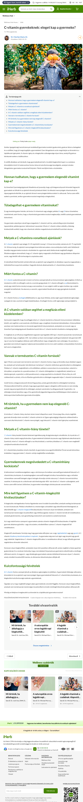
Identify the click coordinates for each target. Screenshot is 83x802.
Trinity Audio (24, 141)
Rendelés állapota (64, 766)
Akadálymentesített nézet (48, 763)
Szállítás (60, 768)
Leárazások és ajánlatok (49, 767)
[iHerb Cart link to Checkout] (77, 9)
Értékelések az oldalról (15, 761)
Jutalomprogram (13, 764)
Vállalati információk (32, 758)
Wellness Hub (46, 760)
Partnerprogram (13, 767)
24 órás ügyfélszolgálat (65, 758)
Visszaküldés (62, 771)
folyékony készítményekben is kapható (24, 536)
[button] (10, 625)
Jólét (21, 22)
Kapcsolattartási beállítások (63, 775)
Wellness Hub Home (11, 22)
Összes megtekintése (43, 645)
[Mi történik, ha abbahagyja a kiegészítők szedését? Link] (20, 625)
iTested (10, 774)
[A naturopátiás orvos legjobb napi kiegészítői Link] (43, 625)
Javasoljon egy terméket (63, 762)
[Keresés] (36, 8)
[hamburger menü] (4, 9)
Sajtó (26, 761)
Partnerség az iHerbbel (32, 764)
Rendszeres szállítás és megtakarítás (15, 770)
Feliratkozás (51, 791)
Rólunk (10, 758)
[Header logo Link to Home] (11, 9)
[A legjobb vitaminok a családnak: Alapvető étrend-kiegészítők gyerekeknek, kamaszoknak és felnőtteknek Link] (65, 625)
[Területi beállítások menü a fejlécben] (77, 2)
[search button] (51, 8)
